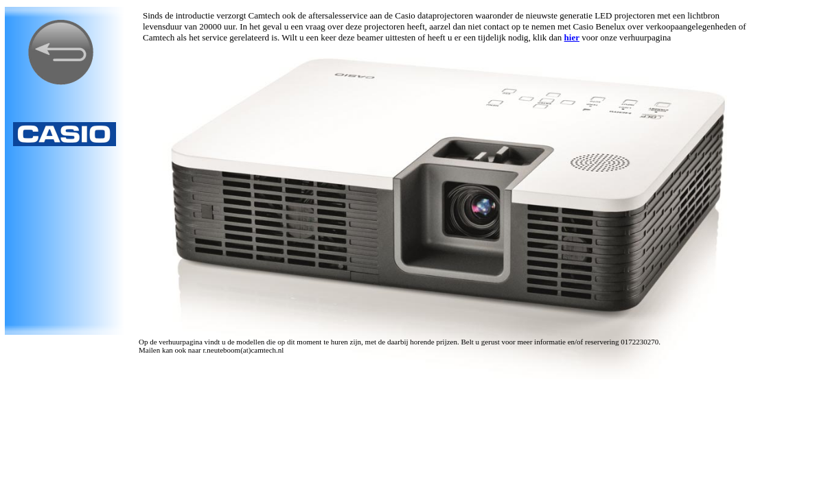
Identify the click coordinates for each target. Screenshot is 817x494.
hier (571, 37)
